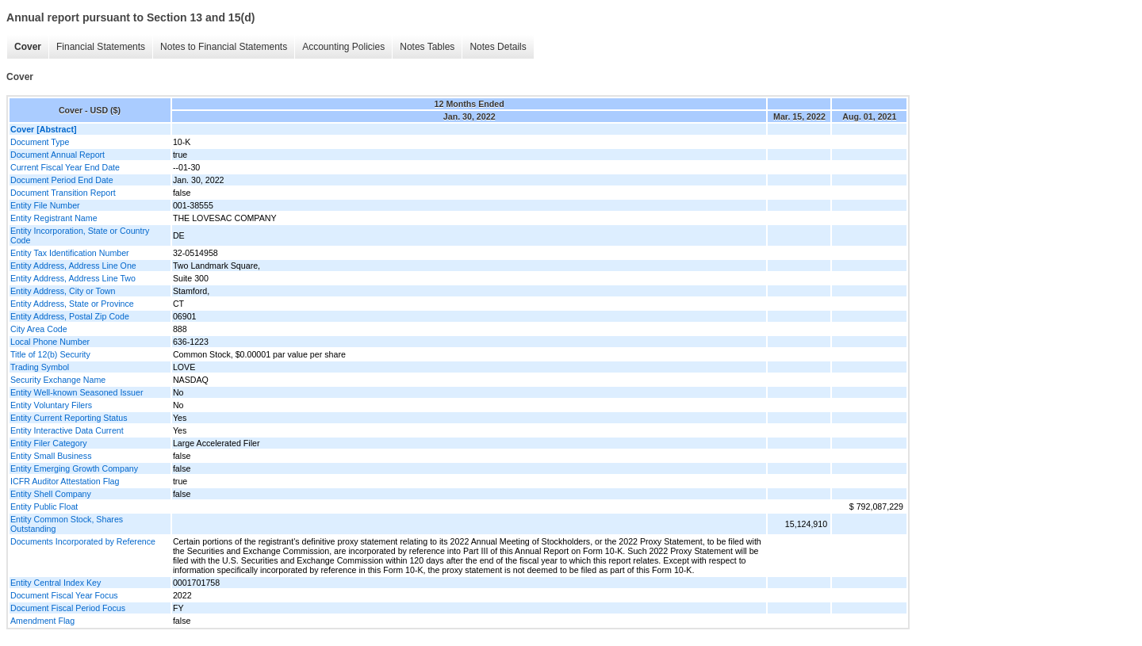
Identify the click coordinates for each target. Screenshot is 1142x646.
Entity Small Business (50, 456)
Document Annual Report (57, 154)
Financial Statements (100, 46)
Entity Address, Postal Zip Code (69, 316)
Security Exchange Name (57, 379)
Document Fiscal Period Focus (67, 608)
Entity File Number (45, 205)
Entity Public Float (44, 506)
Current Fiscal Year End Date (65, 167)
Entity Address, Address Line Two (73, 278)
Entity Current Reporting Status (68, 417)
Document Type (39, 142)
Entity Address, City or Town (62, 291)
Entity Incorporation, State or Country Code (79, 235)
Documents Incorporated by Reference (82, 541)
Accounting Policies (343, 46)
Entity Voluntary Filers (51, 405)
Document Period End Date (61, 180)
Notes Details (497, 46)
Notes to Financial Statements (223, 46)
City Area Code (38, 329)
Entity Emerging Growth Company (74, 468)
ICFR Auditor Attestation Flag (64, 481)
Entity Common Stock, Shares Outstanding (66, 523)
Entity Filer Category (48, 443)
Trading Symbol (39, 367)
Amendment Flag (42, 620)
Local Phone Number (50, 341)
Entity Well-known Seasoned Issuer (76, 392)
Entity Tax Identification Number (69, 253)
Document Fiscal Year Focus (64, 595)
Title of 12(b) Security (50, 354)
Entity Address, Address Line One (73, 265)
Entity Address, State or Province (72, 303)
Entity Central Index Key (55, 582)
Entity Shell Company (50, 494)
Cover (27, 46)
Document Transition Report (63, 192)
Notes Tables (427, 46)
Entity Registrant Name (54, 218)
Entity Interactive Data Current (67, 430)
